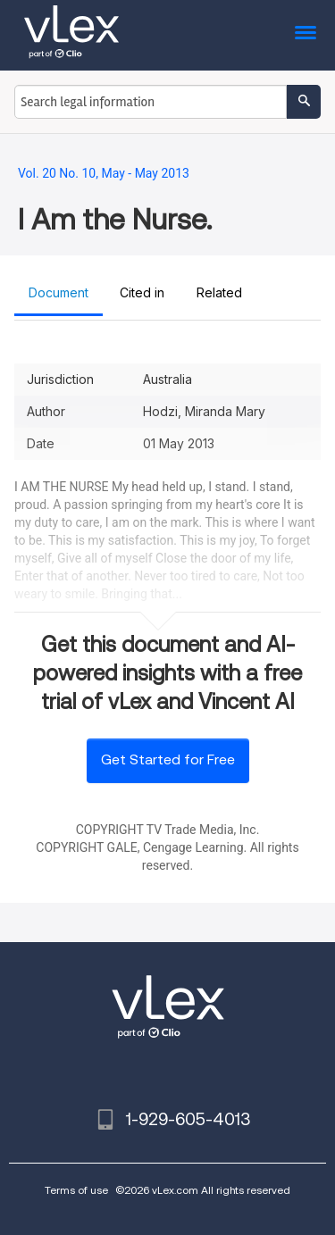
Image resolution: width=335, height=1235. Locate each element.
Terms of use (76, 1190)
